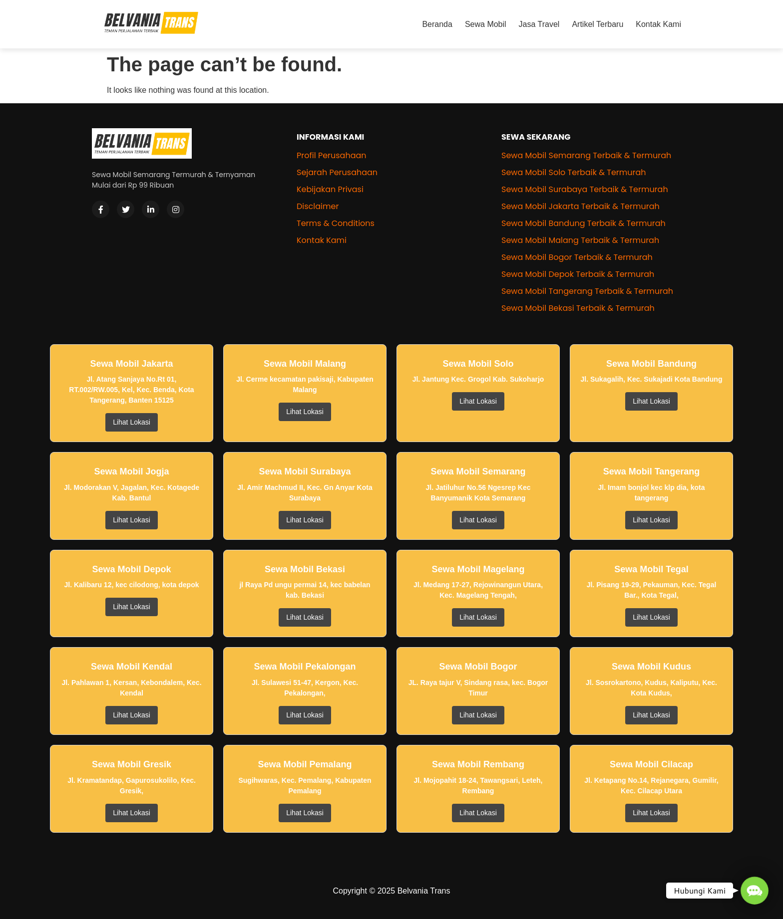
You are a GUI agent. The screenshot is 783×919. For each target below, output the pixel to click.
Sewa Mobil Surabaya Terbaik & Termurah (584, 189)
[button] (754, 890)
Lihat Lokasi (131, 422)
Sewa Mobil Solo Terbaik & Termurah (573, 172)
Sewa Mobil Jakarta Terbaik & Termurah (580, 206)
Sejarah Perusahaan (337, 172)
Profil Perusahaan (332, 155)
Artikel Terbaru (597, 24)
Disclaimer (318, 206)
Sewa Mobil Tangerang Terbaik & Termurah (587, 291)
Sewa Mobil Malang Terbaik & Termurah (580, 240)
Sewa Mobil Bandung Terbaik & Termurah (583, 223)
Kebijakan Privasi (330, 189)
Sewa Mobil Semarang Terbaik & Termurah (586, 155)
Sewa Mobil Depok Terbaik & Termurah (577, 274)
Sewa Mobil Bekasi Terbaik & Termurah (578, 308)
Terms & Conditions (336, 223)
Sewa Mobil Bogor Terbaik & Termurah (577, 257)
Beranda (437, 24)
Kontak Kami (658, 24)
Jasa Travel (539, 24)
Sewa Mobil (485, 24)
